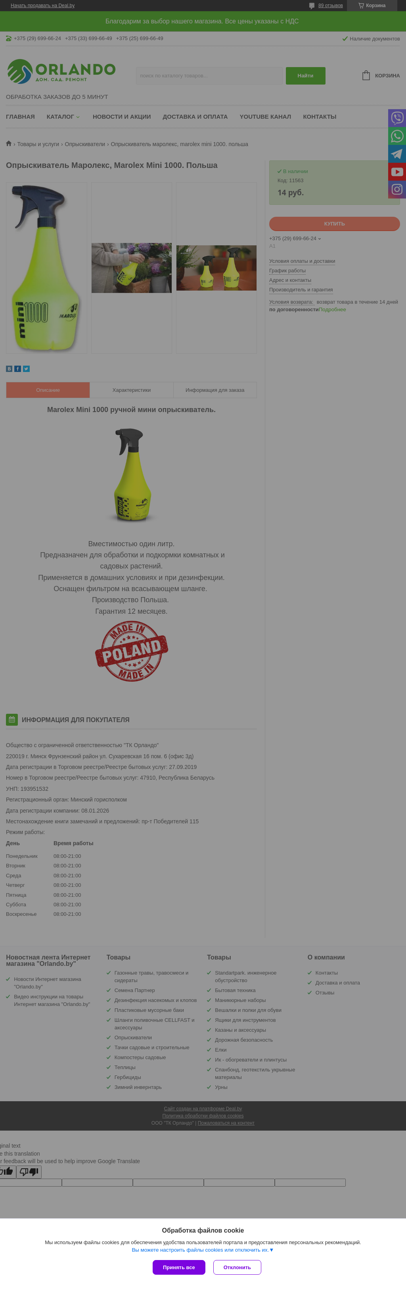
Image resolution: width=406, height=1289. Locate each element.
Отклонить (237, 1267)
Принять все (179, 1267)
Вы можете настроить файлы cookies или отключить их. (200, 1250)
